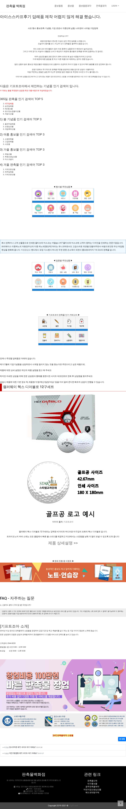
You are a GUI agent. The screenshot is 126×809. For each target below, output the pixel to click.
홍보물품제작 (85, 6)
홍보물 (71, 6)
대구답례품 (9, 104)
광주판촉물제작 (92, 786)
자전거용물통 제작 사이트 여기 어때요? (23, 753)
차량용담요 (26, 250)
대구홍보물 (92, 783)
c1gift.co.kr (73, 805)
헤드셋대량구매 (92, 792)
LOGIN (114, 6)
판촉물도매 (92, 781)
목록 (122, 739)
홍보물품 (58, 6)
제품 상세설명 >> (63, 543)
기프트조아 (68, 522)
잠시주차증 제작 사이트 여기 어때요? (22, 747)
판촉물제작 (101, 6)
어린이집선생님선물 (92, 789)
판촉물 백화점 (15, 6)
